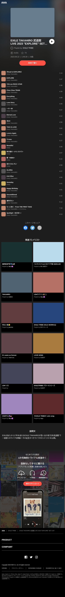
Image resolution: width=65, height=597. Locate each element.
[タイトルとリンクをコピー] (39, 228)
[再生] (51, 41)
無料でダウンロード (32, 484)
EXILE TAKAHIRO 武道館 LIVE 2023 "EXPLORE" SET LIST (36, 530)
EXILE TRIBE (28, 48)
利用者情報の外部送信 (34, 568)
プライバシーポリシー (18, 568)
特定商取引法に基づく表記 (53, 568)
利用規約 (4, 568)
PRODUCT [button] (7, 539)
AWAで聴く (32, 63)
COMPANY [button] (7, 547)
